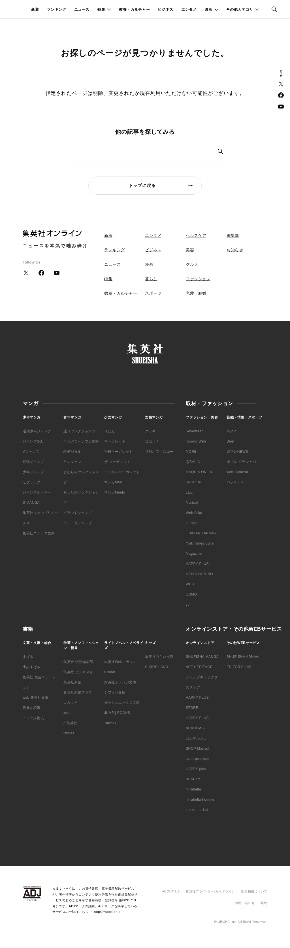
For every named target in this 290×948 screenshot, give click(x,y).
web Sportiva (237, 472)
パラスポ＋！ (237, 482)
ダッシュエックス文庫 (122, 703)
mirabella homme (200, 800)
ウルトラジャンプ (77, 523)
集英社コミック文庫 (39, 533)
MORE (191, 452)
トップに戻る (142, 185)
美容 (190, 250)
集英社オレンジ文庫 (120, 682)
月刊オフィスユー (159, 452)
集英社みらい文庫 (159, 657)
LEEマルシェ (196, 738)
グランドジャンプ (77, 513)
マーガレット (115, 441)
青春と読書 (31, 708)
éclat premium (197, 759)
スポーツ (153, 293)
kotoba (69, 713)
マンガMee (113, 482)
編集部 (233, 235)
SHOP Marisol (197, 749)
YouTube (281, 106)
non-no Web (196, 441)
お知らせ (235, 250)
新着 (35, 9)
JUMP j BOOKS (117, 713)
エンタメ (189, 9)
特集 (101, 9)
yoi (188, 605)
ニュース (82, 9)
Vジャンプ (31, 452)
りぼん (109, 431)
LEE (189, 492)
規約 (264, 903)
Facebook (281, 95)
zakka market (197, 810)
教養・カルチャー (134, 9)
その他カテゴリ (239, 9)
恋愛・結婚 (196, 293)
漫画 (208, 9)
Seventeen (195, 431)
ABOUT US (171, 891)
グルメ (192, 264)
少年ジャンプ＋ (35, 472)
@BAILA (193, 462)
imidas (68, 733)
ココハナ (152, 441)
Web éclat (194, 513)
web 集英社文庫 (35, 698)
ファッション (198, 279)
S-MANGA (31, 503)
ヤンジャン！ (74, 462)
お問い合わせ (245, 903)
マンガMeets (114, 492)
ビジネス (165, 9)
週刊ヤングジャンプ (79, 431)
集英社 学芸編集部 (78, 662)
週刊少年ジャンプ (37, 431)
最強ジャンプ (33, 462)
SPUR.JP (193, 482)
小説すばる (31, 667)
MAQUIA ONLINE (200, 472)
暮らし (151, 279)
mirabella (193, 789)
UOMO (191, 594)
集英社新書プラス (77, 692)
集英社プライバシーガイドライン (210, 891)
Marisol (192, 503)
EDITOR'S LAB (239, 667)
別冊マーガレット (118, 452)
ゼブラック (31, 482)
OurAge (192, 523)
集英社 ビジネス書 (78, 672)
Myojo (231, 431)
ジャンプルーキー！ (39, 492)
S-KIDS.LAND (156, 667)
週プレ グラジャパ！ (243, 462)
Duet (230, 441)
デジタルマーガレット (122, 472)
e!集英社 (70, 723)
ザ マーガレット (117, 462)
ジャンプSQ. (33, 441)
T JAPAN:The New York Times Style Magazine (201, 543)
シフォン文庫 (115, 692)
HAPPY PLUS (197, 564)
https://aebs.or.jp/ (108, 911)
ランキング (56, 9)
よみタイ (70, 703)
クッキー (152, 431)
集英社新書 (72, 682)
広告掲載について (254, 891)
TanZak (110, 723)
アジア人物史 (33, 718)
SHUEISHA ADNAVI (243, 657)
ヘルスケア (196, 235)
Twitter (281, 83)
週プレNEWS (237, 452)
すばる (28, 657)
